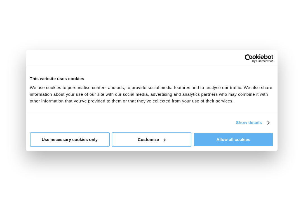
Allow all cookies (233, 139)
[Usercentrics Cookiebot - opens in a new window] (248, 58)
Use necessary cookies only (70, 139)
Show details (249, 122)
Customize (152, 139)
